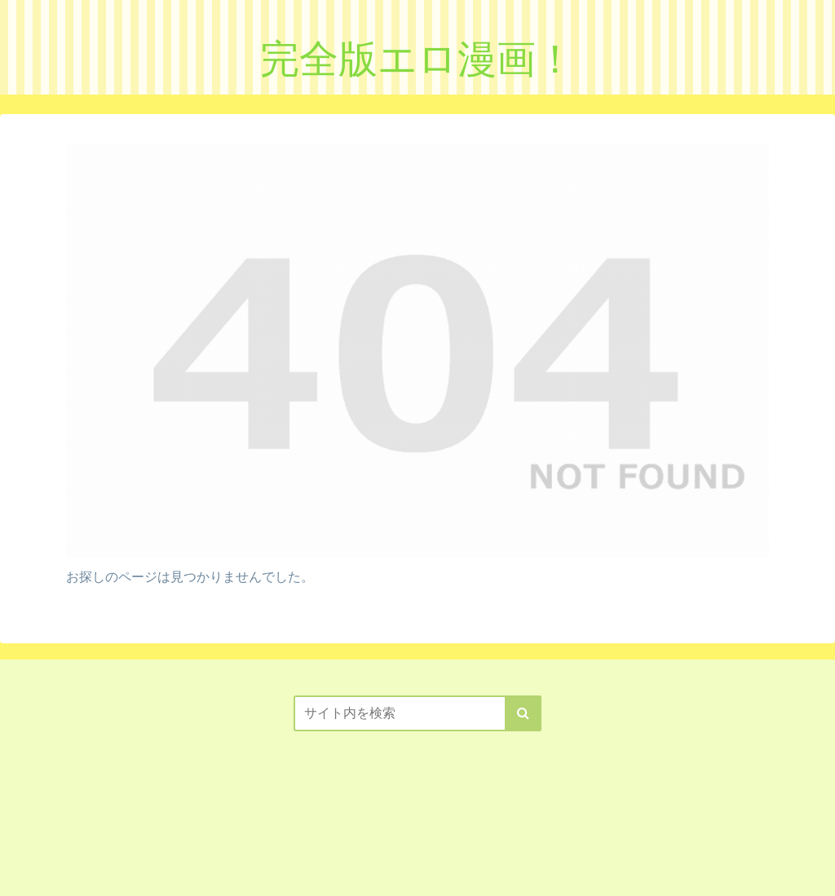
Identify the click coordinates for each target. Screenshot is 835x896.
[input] (417, 713)
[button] (523, 713)
